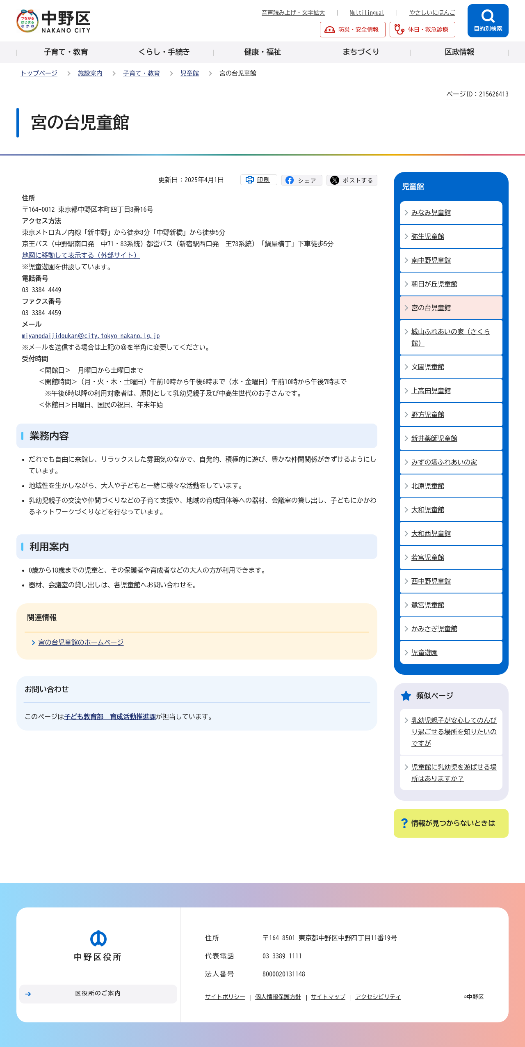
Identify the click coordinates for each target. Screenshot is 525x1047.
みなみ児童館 (431, 212)
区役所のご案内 (98, 993)
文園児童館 (427, 367)
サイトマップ (328, 997)
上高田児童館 (431, 390)
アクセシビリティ (378, 997)
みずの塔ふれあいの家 (444, 462)
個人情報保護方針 (278, 997)
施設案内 (90, 73)
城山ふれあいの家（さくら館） (450, 337)
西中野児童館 (431, 581)
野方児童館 (427, 414)
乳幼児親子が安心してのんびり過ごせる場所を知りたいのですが (454, 732)
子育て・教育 (141, 73)
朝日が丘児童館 (434, 284)
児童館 (189, 73)
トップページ (39, 73)
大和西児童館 (431, 533)
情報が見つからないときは (453, 823)
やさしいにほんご (432, 13)
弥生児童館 (427, 236)
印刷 (263, 180)
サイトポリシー (225, 997)
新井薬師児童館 (434, 438)
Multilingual (367, 13)
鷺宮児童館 (427, 605)
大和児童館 (427, 509)
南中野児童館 (431, 260)
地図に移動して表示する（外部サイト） (81, 255)
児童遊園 (424, 652)
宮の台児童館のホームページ (81, 642)
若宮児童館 (427, 557)
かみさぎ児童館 (434, 628)
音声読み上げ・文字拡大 (293, 13)
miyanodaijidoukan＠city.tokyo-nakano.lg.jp (91, 335)
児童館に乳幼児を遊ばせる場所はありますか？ (454, 773)
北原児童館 (427, 486)
